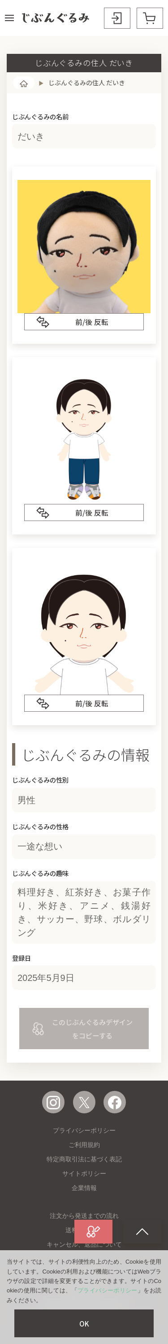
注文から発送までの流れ (84, 1215)
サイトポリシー (84, 1173)
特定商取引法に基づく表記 (84, 1159)
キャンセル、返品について (84, 1244)
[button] (9, 18)
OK (84, 1323)
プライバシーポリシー (84, 1130)
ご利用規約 (84, 1144)
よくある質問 (84, 1272)
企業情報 (84, 1187)
